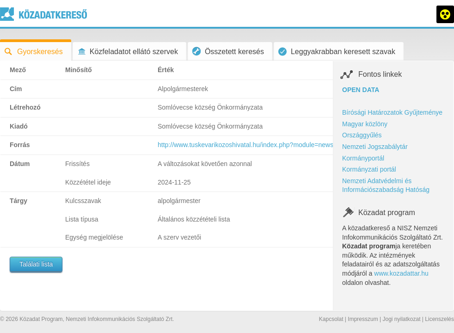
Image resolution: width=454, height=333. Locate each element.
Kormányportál (363, 158)
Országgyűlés (362, 135)
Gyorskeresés (34, 51)
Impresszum (363, 319)
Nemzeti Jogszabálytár (375, 146)
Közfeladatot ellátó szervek (127, 51)
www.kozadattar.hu (401, 273)
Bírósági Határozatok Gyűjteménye (392, 112)
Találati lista (36, 264)
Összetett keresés (228, 51)
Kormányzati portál (369, 169)
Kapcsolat (331, 319)
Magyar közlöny (364, 124)
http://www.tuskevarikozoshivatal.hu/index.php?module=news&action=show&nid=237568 (285, 144)
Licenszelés (439, 319)
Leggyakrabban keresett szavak (336, 51)
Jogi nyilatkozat (401, 319)
